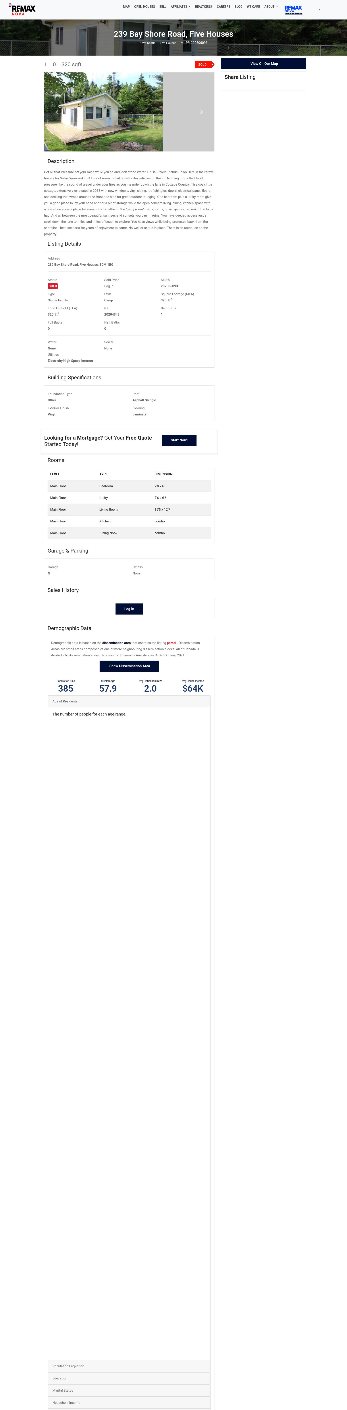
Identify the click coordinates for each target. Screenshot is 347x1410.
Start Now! (179, 475)
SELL (162, 6)
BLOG (239, 6)
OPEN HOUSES (144, 6)
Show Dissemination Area (129, 700)
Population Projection (68, 1401)
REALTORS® (203, 6)
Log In (108, 321)
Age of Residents (64, 736)
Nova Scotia (146, 43)
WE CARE (253, 6)
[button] (181, 7)
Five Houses (169, 43)
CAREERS (223, 6)
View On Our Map (264, 64)
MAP (126, 6)
